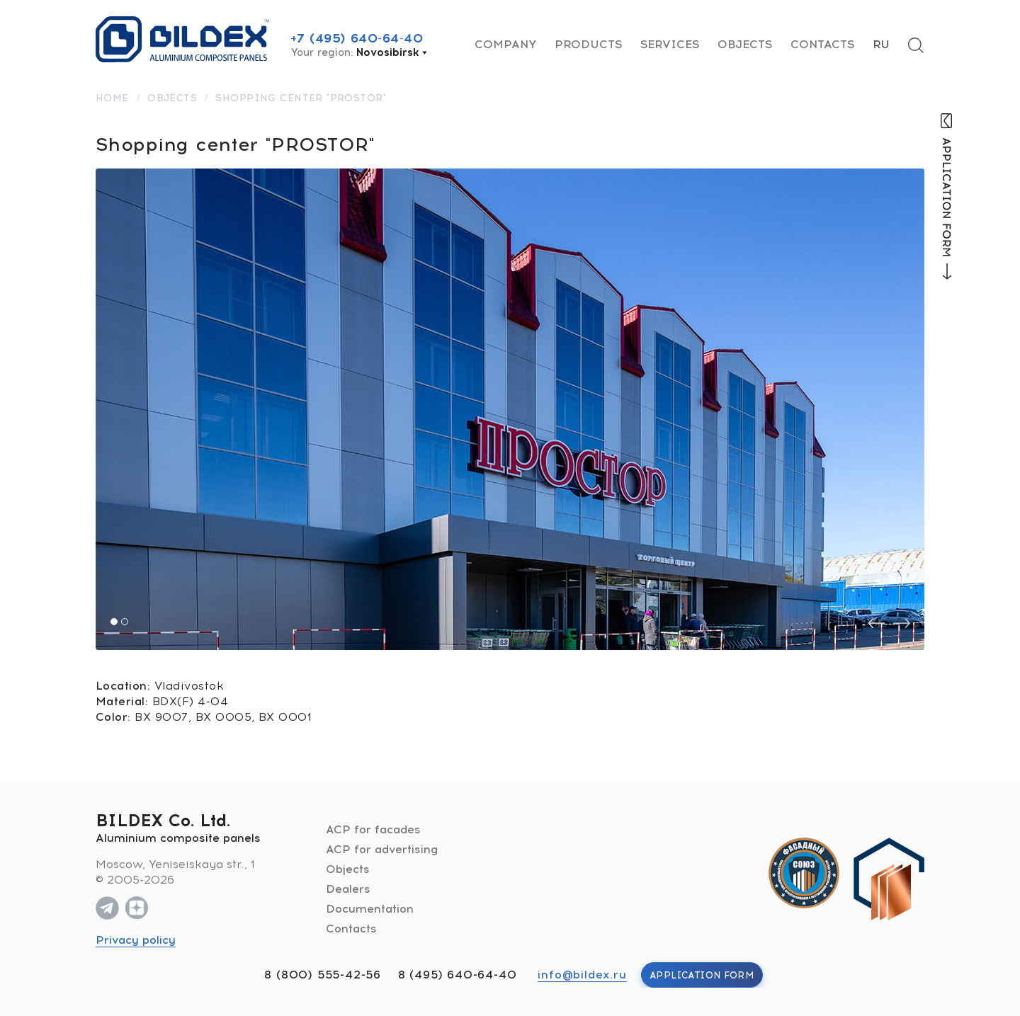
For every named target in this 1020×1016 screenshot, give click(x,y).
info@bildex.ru (582, 974)
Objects (745, 44)
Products (588, 44)
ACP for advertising (382, 849)
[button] (114, 621)
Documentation (370, 908)
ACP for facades (373, 829)
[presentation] (876, 623)
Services (669, 44)
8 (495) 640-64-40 (457, 974)
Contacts (822, 44)
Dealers (348, 889)
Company (505, 44)
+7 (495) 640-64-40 (357, 38)
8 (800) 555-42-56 (322, 974)
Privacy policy (136, 940)
